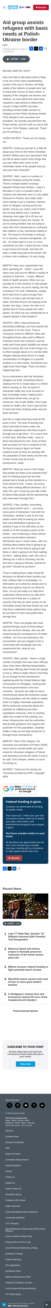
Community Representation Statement (21, 1212)
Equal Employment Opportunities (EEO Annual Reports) (25, 1230)
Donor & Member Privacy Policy (18, 1236)
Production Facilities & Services (18, 1283)
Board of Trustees (13, 1154)
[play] (4, 1304)
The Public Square (13, 1294)
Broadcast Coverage (14, 1254)
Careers (8, 1171)
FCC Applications (12, 1265)
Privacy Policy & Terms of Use (18, 1242)
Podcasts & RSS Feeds (15, 1200)
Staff (7, 1148)
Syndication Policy (13, 1271)
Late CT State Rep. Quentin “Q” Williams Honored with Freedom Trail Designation (26, 936)
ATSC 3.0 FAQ (26, 1125)
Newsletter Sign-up (13, 1195)
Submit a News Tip (13, 1189)
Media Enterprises (13, 1166)
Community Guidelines (15, 1218)
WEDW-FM (9, 1123)
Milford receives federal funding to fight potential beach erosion (28, 968)
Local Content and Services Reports (20, 1289)
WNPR (17, 1123)
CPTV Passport (11, 1224)
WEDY (27, 1121)
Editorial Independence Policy (17, 1277)
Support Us (10, 1183)
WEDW (20, 1121)
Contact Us (10, 1177)
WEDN (14, 1121)
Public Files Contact (12, 1125)
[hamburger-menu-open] (4, 7)
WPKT (23, 1123)
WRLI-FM (30, 1123)
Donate (42, 7)
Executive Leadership (14, 1142)
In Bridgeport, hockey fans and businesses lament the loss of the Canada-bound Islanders (27, 997)
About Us (9, 1131)
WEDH (7, 1121)
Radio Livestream (12, 1206)
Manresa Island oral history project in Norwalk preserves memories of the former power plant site (25, 953)
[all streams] (47, 1304)
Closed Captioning (13, 1260)
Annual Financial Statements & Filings (21, 1248)
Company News (12, 1137)
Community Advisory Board (16, 1160)
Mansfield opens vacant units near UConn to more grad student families (28, 982)
